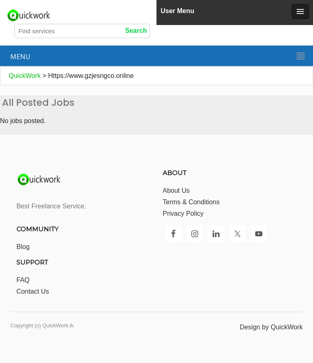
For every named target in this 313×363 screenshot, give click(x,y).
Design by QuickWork (271, 327)
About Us (176, 190)
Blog (23, 246)
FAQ (23, 279)
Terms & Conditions (191, 202)
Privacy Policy (183, 213)
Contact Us (32, 291)
